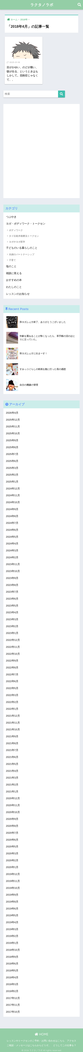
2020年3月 (12, 851)
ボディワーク (16, 228)
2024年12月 (13, 486)
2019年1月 (12, 941)
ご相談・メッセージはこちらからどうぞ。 (29, 1043)
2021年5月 (12, 762)
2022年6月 (12, 679)
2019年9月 (12, 893)
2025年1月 (12, 480)
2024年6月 (12, 528)
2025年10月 (13, 431)
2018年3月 (12, 982)
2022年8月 (12, 665)
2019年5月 (12, 913)
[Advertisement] (26, 148)
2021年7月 (12, 748)
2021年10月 (13, 728)
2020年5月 (12, 845)
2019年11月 (13, 879)
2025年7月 (12, 452)
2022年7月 (12, 672)
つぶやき (11, 215)
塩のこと (11, 264)
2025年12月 (13, 418)
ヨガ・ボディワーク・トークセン (25, 222)
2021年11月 (13, 721)
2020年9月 (12, 817)
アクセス (71, 1039)
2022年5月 (12, 686)
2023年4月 (12, 610)
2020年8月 (12, 824)
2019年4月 (12, 920)
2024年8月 (12, 514)
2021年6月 (12, 755)
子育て (12, 258)
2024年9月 (12, 507)
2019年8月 (12, 900)
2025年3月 (12, 466)
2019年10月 (13, 886)
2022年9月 (12, 659)
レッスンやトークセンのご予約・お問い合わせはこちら (36, 1039)
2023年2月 (12, 624)
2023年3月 (12, 617)
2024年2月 (12, 555)
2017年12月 (13, 996)
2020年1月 (12, 865)
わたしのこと (14, 285)
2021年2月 (12, 783)
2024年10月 (13, 500)
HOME (41, 1032)
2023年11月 (13, 562)
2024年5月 (12, 535)
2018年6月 (12, 962)
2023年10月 (13, 569)
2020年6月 (12, 838)
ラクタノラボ (41, 4)
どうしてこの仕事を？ (64, 1043)
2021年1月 (12, 789)
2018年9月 (12, 955)
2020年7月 (12, 831)
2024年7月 (12, 521)
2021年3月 (12, 776)
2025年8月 (12, 445)
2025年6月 (12, 459)
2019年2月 (12, 934)
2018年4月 (12, 975)
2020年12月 (13, 796)
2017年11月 (13, 1003)
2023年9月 (12, 576)
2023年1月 (12, 631)
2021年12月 (13, 714)
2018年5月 (12, 968)
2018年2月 (12, 989)
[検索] (61, 92)
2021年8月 (12, 741)
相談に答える (14, 271)
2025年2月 (12, 473)
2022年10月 (13, 652)
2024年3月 (12, 548)
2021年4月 (12, 769)
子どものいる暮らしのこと (21, 246)
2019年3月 (12, 927)
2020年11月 (13, 803)
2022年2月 (12, 700)
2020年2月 (12, 858)
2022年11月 (13, 645)
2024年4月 (12, 542)
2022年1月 (12, 707)
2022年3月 (12, 693)
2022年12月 (13, 638)
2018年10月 (13, 948)
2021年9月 (12, 734)
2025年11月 (13, 425)
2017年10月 (13, 1010)
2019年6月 (12, 907)
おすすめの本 (14, 278)
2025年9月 (12, 438)
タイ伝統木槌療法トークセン (24, 234)
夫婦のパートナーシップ (21, 252)
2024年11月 (13, 493)
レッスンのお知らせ (18, 292)
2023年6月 (12, 597)
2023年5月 (12, 604)
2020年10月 (13, 810)
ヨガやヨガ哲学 (17, 240)
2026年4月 (12, 411)
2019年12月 (13, 872)
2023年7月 (12, 590)
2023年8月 (12, 583)
